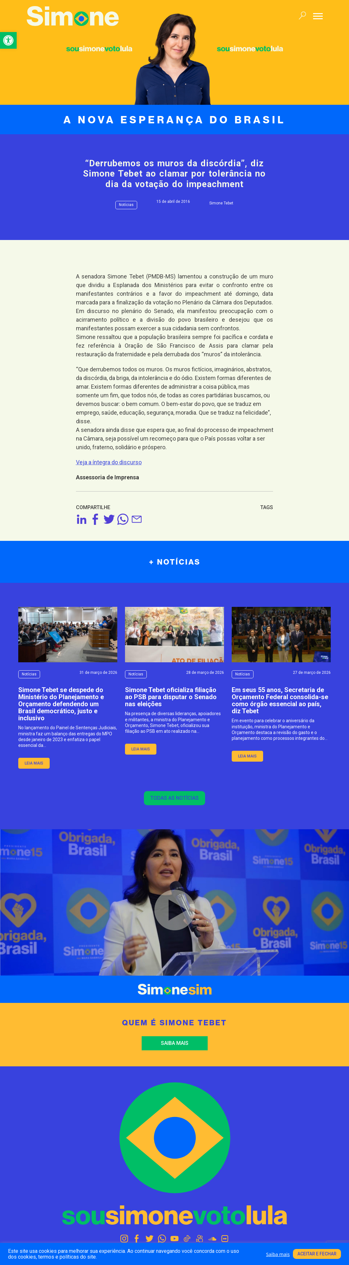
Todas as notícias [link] (174, 798)
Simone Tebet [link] (221, 203)
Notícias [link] (126, 205)
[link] (8, 40)
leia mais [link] (34, 763)
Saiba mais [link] (174, 1043)
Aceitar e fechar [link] (317, 1253)
